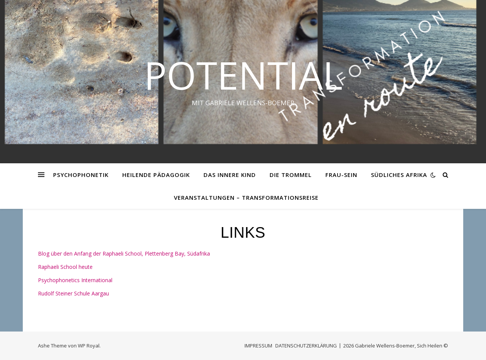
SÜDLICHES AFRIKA (399, 174)
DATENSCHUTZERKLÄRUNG (306, 345)
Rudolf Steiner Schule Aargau (73, 293)
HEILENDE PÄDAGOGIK (156, 174)
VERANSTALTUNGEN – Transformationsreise (246, 197)
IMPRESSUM (258, 345)
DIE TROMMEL (291, 174)
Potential (243, 75)
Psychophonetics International (75, 280)
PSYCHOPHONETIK (81, 174)
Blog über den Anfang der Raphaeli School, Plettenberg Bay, (112, 253)
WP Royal (88, 345)
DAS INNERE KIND (230, 174)
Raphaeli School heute (65, 266)
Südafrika (198, 253)
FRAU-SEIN (341, 174)
